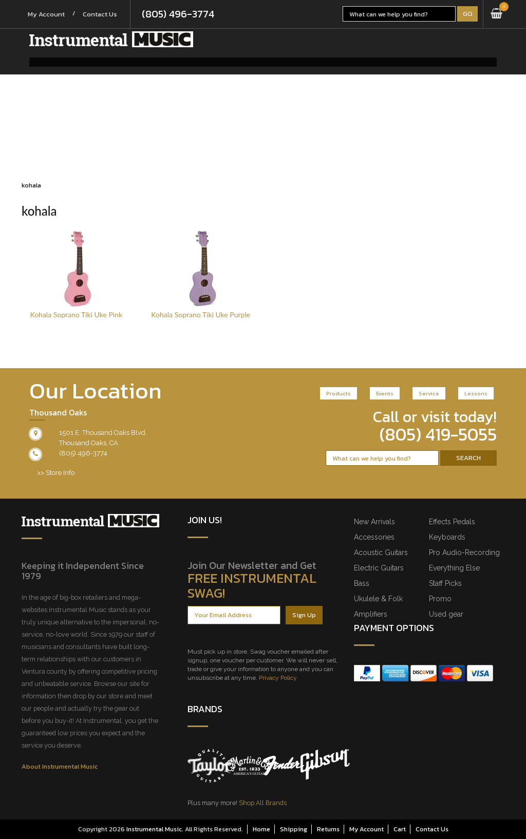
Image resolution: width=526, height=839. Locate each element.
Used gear (446, 614)
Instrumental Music (154, 829)
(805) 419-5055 (438, 434)
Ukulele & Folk (378, 599)
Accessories (374, 537)
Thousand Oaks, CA (88, 443)
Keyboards (447, 537)
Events (384, 393)
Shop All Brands (263, 803)
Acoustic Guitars (381, 552)
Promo (440, 599)
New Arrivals (374, 522)
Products (338, 393)
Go (468, 13)
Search (468, 458)
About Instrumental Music (60, 766)
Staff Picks (445, 583)
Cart (399, 829)
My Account (46, 14)
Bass (361, 583)
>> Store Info (55, 472)
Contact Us (100, 14)
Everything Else (454, 568)
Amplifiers (370, 614)
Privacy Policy (278, 677)
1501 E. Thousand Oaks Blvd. (103, 432)
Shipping (293, 829)
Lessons (475, 393)
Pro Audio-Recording (464, 552)
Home (261, 829)
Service (429, 393)
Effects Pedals (452, 522)
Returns (328, 829)
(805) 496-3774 (178, 14)
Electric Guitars (379, 568)
